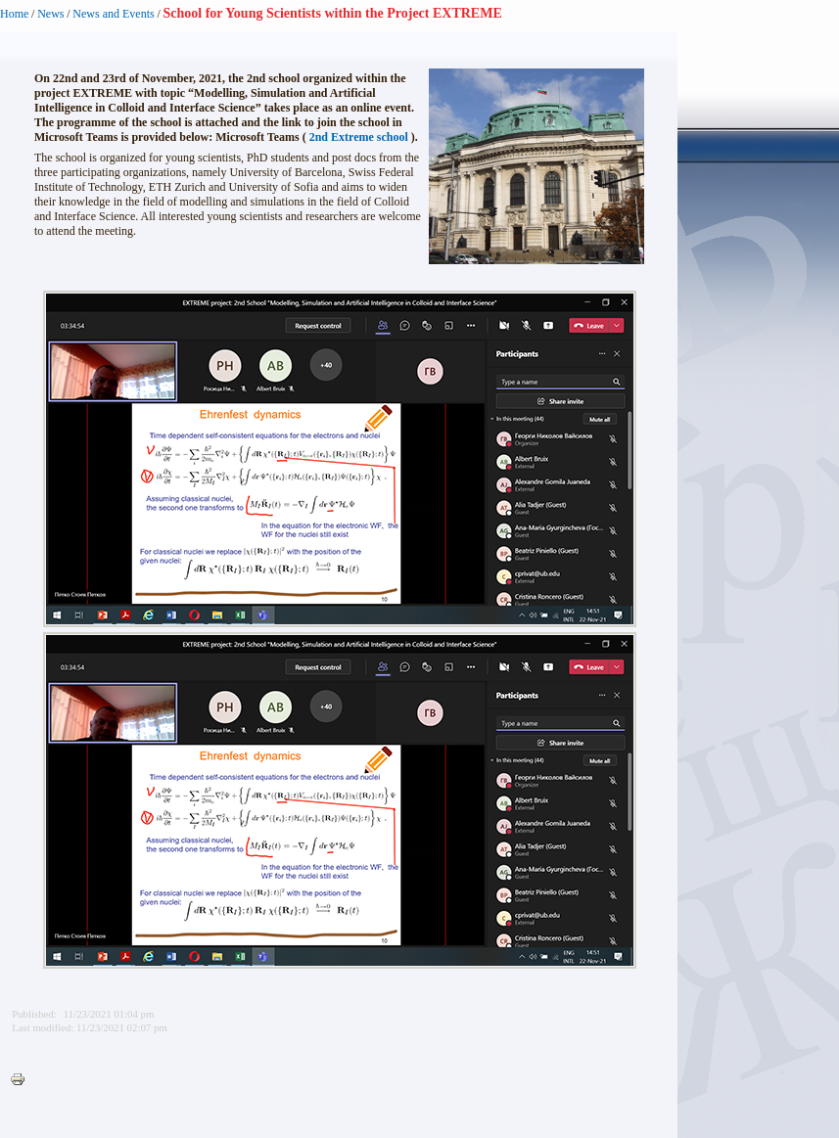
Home (14, 14)
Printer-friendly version (22, 1080)
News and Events (113, 14)
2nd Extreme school (358, 137)
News (50, 14)
